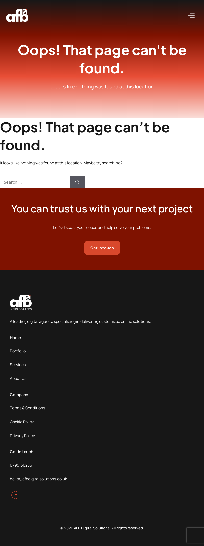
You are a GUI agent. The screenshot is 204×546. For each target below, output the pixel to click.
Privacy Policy (22, 435)
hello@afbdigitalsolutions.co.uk (38, 479)
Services (18, 364)
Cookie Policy (22, 421)
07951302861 (22, 465)
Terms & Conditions (27, 408)
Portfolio (18, 351)
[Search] (77, 182)
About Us (18, 378)
